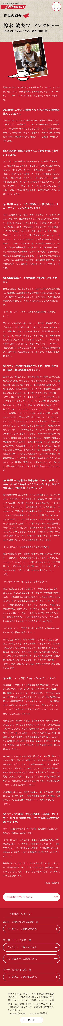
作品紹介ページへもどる (20, 897)
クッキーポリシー (16, 1013)
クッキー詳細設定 (38, 1013)
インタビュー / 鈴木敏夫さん (22, 929)
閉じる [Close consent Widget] (31, 1020)
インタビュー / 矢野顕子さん (22, 958)
